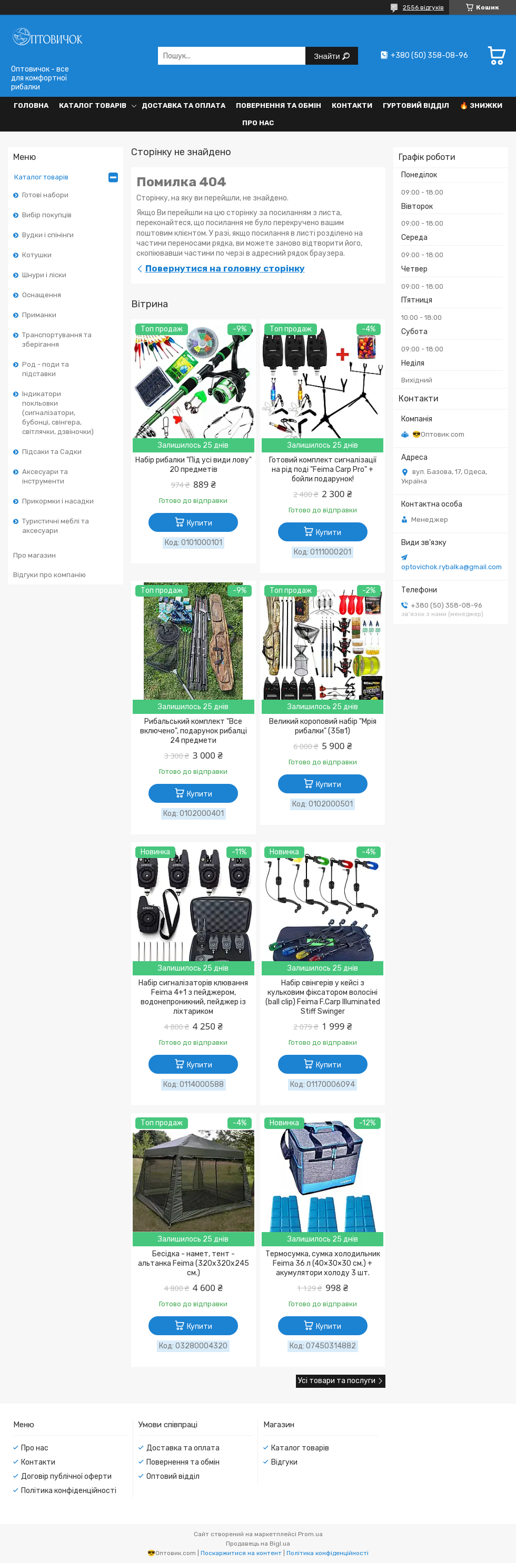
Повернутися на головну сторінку (225, 268)
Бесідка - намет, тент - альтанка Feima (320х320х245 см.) (193, 1263)
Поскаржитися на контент (241, 1553)
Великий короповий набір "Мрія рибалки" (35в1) (322, 726)
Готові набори (45, 195)
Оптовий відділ (173, 1476)
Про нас (258, 123)
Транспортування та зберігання (57, 339)
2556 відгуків (423, 7)
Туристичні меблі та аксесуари (55, 526)
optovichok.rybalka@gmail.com (451, 567)
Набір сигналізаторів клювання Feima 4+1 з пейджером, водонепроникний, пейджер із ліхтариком (193, 997)
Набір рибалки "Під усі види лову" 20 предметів (193, 465)
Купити (199, 523)
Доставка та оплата (183, 105)
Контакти (352, 105)
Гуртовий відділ (416, 105)
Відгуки (284, 1462)
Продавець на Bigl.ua (258, 1543)
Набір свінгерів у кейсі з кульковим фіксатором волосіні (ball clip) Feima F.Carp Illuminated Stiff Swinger (322, 997)
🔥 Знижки (481, 105)
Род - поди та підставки (45, 369)
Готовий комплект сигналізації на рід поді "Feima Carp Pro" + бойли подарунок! (322, 469)
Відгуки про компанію (49, 575)
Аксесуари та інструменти (45, 476)
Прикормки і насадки (58, 501)
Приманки (39, 315)
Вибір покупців (47, 215)
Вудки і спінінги (48, 235)
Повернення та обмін (278, 105)
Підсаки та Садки (52, 452)
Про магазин (34, 555)
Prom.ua (310, 1534)
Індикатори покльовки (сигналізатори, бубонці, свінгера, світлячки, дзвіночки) (58, 413)
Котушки (37, 255)
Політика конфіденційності (68, 1490)
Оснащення (41, 295)
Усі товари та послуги (336, 1380)
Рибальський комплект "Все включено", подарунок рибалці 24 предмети (193, 731)
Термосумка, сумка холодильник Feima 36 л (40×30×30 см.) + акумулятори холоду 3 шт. (322, 1263)
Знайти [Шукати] (328, 56)
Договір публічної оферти (66, 1476)
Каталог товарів (92, 105)
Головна (31, 105)
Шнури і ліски (44, 275)
